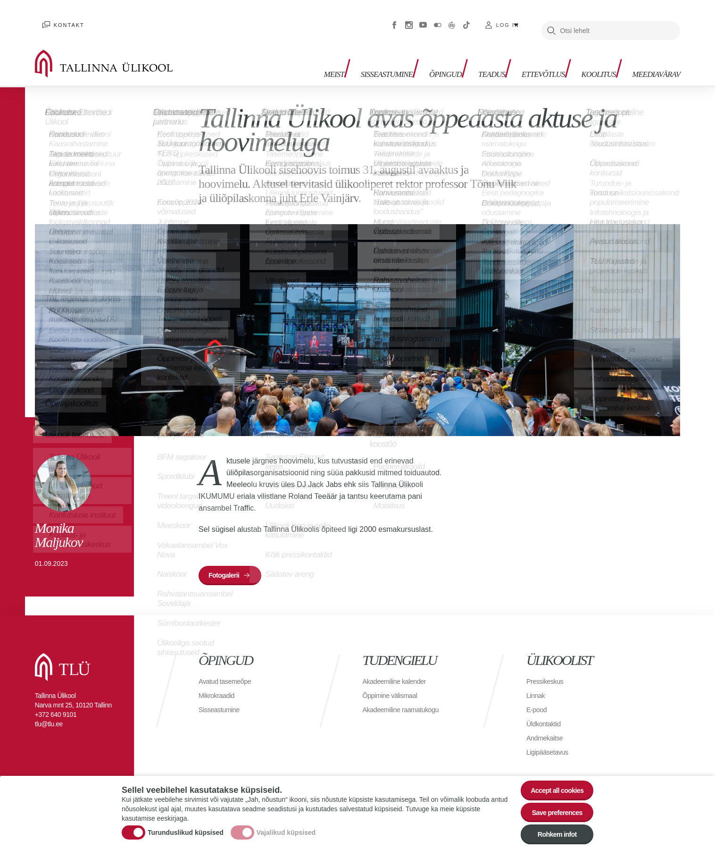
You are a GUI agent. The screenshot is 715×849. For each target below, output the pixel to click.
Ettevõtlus (525, 57)
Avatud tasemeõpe (228, 669)
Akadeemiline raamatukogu (406, 697)
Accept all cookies (552, 784)
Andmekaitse (546, 726)
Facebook (394, 19)
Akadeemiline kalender (398, 669)
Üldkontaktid (545, 711)
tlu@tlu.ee (49, 711)
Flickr (437, 19)
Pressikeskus (547, 669)
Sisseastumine (352, 57)
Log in (507, 19)
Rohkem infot (552, 836)
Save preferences (552, 810)
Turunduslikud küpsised (186, 830)
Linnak (536, 683)
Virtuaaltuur (452, 19)
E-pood (537, 697)
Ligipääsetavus (550, 740)
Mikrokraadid (219, 683)
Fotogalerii (227, 565)
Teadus (468, 57)
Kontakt (61, 19)
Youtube (423, 19)
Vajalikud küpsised (286, 830)
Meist (294, 57)
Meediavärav (652, 57)
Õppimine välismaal (393, 683)
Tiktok (466, 19)
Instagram (409, 19)
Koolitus (587, 57)
